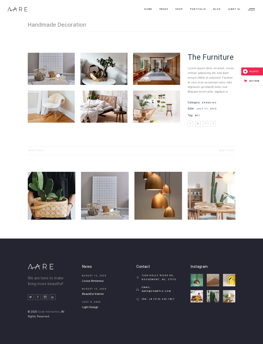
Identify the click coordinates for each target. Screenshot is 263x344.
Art (197, 115)
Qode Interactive (48, 312)
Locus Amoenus (93, 281)
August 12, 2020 (94, 275)
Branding (209, 102)
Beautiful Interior (93, 294)
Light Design (90, 307)
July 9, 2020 (91, 302)
